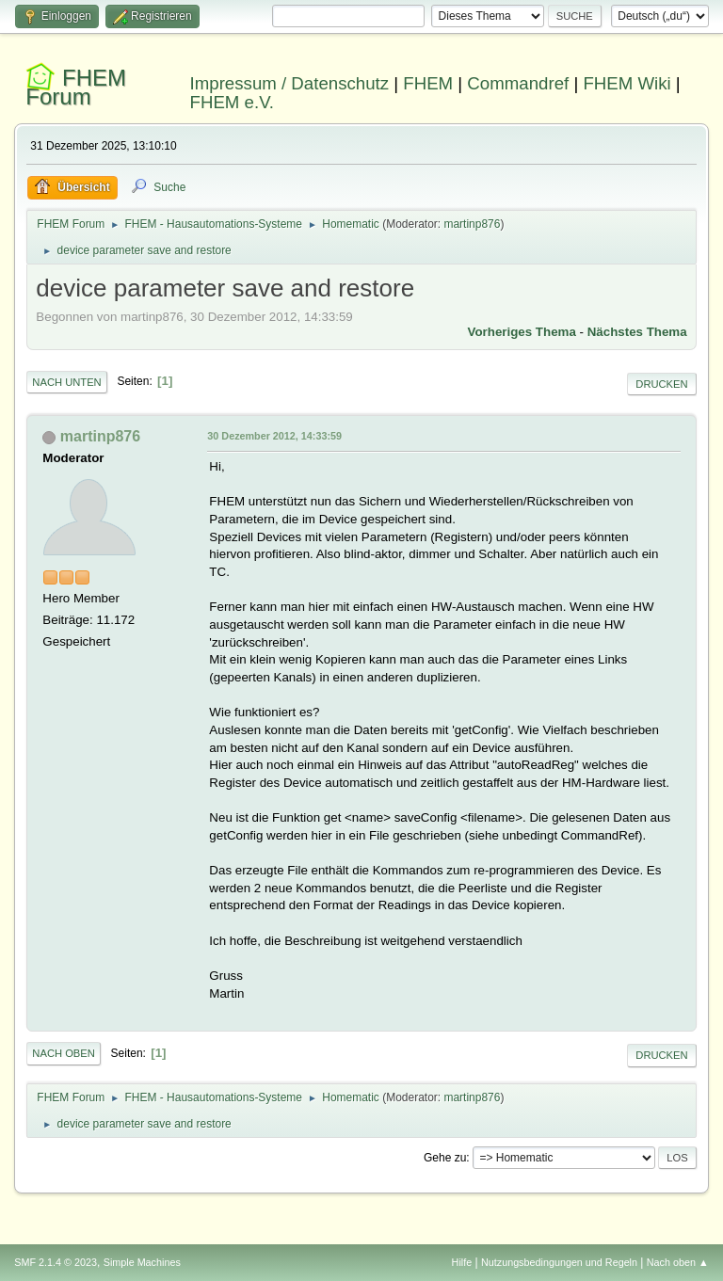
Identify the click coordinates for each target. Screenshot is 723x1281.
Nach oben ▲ (678, 1262)
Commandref (518, 83)
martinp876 (471, 224)
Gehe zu (445, 1157)
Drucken (661, 384)
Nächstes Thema (637, 332)
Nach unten (66, 382)
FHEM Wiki (626, 83)
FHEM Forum (75, 87)
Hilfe (462, 1262)
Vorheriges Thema (522, 332)
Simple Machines (142, 1262)
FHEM (428, 83)
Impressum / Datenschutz (290, 83)
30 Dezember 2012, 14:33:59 (274, 435)
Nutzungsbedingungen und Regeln (559, 1262)
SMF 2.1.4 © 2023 (55, 1262)
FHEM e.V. (232, 102)
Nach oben (63, 1053)
